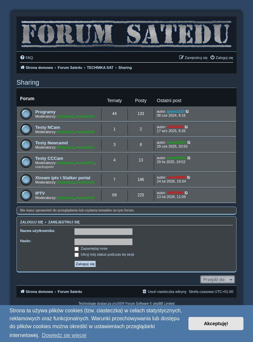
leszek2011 (85, 116)
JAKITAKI (175, 127)
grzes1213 (175, 111)
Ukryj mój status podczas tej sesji (104, 254)
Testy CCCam (49, 158)
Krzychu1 (65, 116)
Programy (45, 111)
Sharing (27, 82)
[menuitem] (26, 58)
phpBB (117, 303)
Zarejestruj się (64, 222)
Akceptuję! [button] (216, 323)
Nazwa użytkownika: (37, 231)
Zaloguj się (31, 222)
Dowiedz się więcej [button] (64, 335)
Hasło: (25, 241)
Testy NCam (47, 127)
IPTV (40, 193)
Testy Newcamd (51, 142)
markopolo (44, 167)
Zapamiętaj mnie (90, 248)
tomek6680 (176, 177)
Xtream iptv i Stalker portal (62, 177)
